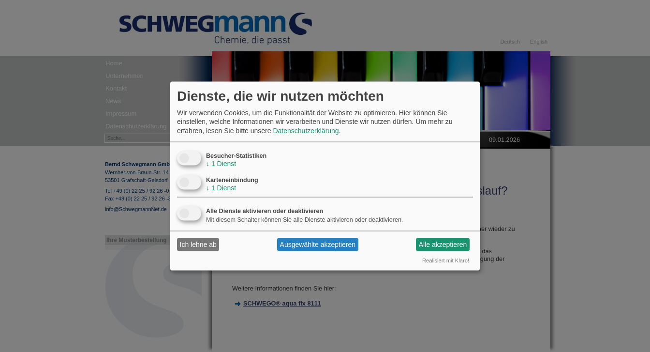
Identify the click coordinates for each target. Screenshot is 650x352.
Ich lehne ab (198, 244)
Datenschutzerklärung (306, 130)
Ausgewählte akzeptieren (317, 244)
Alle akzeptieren (443, 244)
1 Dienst (221, 163)
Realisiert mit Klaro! (445, 260)
